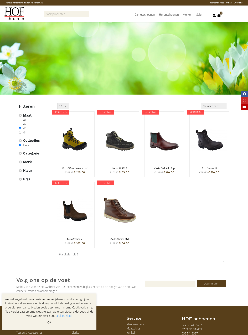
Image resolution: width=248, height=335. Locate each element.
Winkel (229, 2)
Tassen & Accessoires (29, 332)
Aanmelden (211, 284)
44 (24, 132)
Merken (187, 15)
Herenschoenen (169, 15)
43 (24, 128)
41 (24, 120)
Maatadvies (133, 328)
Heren (27, 145)
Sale (199, 15)
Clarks (75, 332)
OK (49, 322)
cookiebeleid (64, 316)
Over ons (238, 2)
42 (24, 124)
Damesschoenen (145, 15)
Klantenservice (217, 2)
